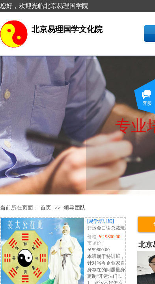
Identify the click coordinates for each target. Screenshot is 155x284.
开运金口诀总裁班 (106, 228)
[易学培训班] (100, 221)
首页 (45, 208)
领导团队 (74, 208)
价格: (92, 236)
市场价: (95, 243)
